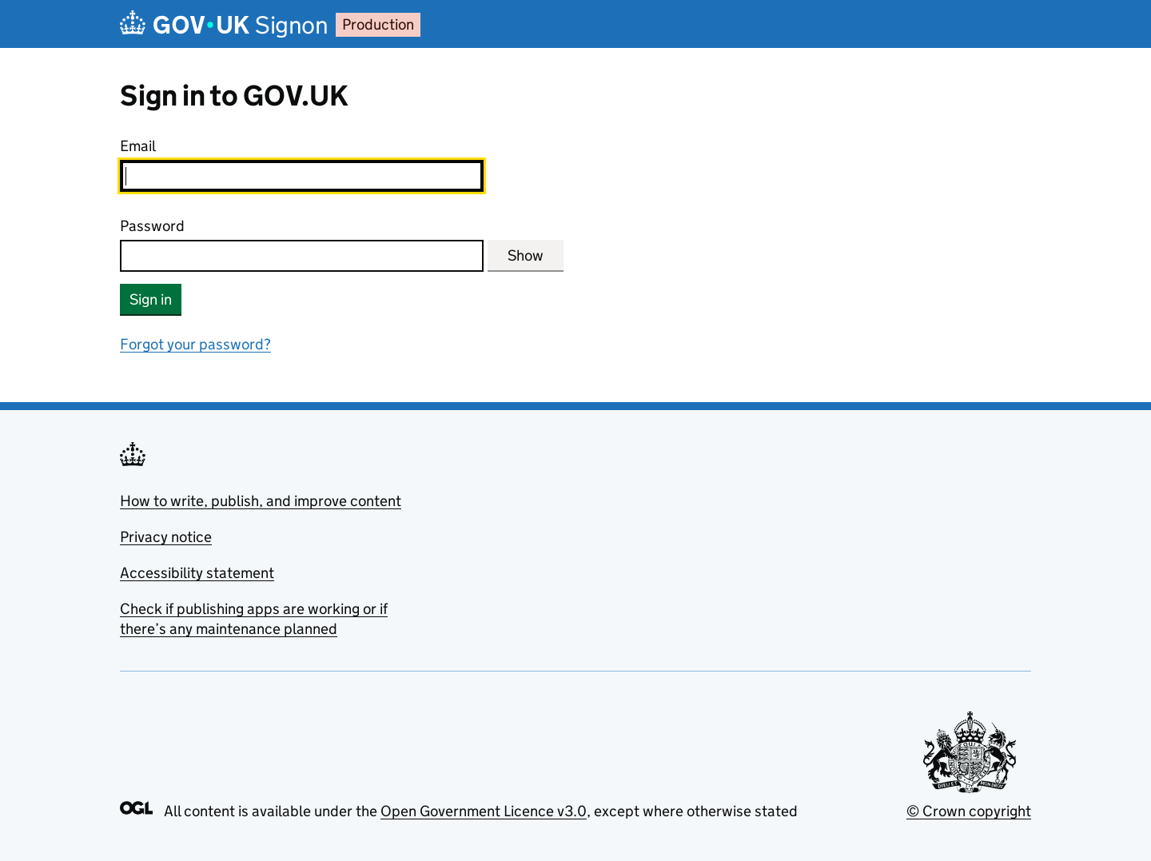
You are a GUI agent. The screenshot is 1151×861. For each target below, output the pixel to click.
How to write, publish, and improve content (260, 501)
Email (138, 146)
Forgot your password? (195, 344)
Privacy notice (166, 537)
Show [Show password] (526, 255)
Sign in (150, 299)
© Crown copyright (968, 811)
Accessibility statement (197, 573)
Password (152, 226)
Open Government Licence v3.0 (483, 811)
